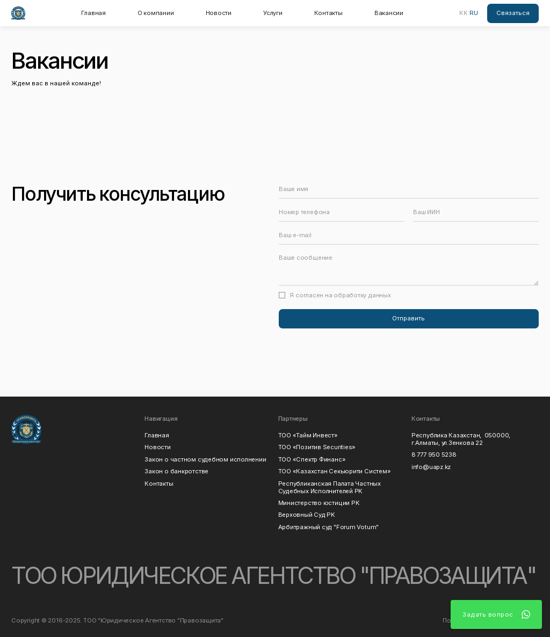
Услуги (273, 13)
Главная (93, 13)
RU (473, 13)
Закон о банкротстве (176, 471)
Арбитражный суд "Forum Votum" (328, 527)
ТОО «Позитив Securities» (317, 447)
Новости (218, 13)
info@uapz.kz (431, 467)
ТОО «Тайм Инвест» (308, 435)
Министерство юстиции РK (319, 503)
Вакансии (388, 13)
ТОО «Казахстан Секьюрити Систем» (334, 471)
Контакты (328, 13)
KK (463, 13)
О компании (156, 13)
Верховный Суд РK (306, 514)
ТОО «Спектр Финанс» (312, 459)
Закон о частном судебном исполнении (205, 459)
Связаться (513, 13)
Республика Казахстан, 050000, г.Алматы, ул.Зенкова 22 (460, 438)
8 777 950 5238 (434, 454)
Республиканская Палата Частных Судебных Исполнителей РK (331, 487)
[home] (18, 13)
